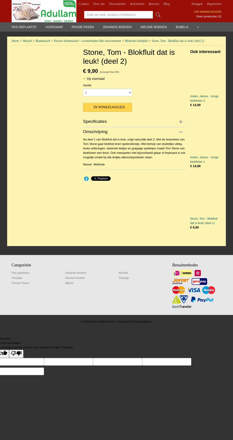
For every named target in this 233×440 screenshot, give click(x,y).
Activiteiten (137, 4)
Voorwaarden (117, 4)
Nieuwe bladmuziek (66, 41)
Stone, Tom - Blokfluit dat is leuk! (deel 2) (178, 41)
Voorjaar (54, 27)
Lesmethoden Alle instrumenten (101, 41)
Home (15, 41)
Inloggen (197, 4)
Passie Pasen (83, 27)
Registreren (214, 4)
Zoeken (157, 14)
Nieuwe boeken (154, 27)
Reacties (154, 4)
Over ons (99, 4)
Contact (84, 4)
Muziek (27, 41)
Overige (124, 278)
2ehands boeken (117, 27)
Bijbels (182, 27)
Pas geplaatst (24, 27)
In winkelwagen (109, 107)
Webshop (69, 4)
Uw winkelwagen (207, 11)
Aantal (87, 85)
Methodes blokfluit (136, 41)
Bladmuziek (42, 41)
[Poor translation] (16, 354)
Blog (166, 4)
